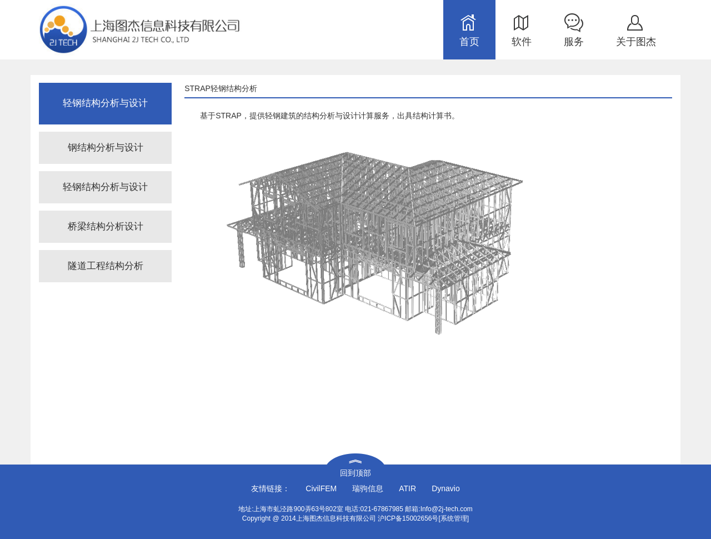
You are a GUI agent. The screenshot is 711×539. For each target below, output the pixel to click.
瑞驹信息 (367, 488)
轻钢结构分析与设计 (105, 187)
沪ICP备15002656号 (408, 518)
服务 (574, 41)
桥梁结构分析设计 (105, 226)
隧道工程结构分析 (105, 266)
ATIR (407, 488)
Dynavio (446, 488)
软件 (522, 41)
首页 (469, 41)
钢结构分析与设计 (105, 147)
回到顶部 (355, 472)
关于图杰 (636, 41)
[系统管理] (453, 518)
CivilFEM (321, 488)
